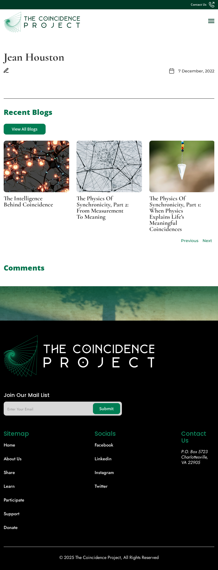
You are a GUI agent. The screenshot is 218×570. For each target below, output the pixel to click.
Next (207, 240)
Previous (189, 240)
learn (9, 486)
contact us (198, 5)
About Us (13, 459)
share (9, 472)
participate (14, 500)
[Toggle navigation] (211, 21)
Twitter (101, 486)
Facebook (104, 445)
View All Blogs (25, 129)
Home (9, 445)
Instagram (104, 472)
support (11, 514)
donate (11, 527)
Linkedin (103, 459)
